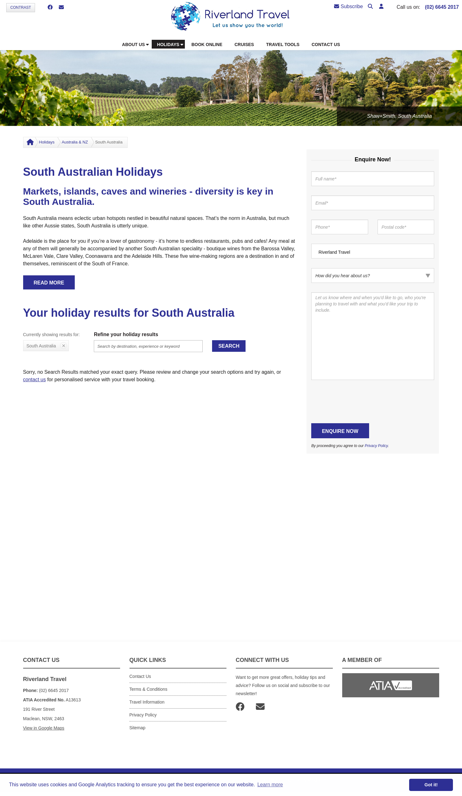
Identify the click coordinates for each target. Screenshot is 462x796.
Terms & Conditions (148, 689)
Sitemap (137, 727)
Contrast (20, 7)
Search (229, 346)
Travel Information (147, 702)
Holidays (47, 142)
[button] (381, 6)
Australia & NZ (75, 142)
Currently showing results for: (51, 334)
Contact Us (140, 676)
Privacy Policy (376, 446)
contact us (34, 379)
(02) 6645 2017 (442, 7)
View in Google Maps (43, 728)
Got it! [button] (431, 784)
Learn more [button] (270, 784)
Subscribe (348, 6)
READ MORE (49, 282)
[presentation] (358, 401)
